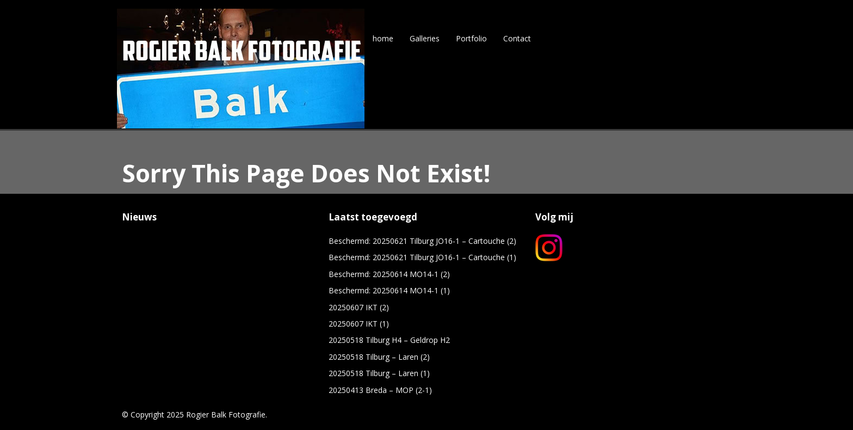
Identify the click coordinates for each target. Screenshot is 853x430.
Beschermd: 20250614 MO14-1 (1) (389, 290)
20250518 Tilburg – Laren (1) (379, 373)
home (383, 38)
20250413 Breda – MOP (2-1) (380, 390)
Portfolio (471, 38)
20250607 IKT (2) (359, 307)
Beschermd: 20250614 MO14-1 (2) (389, 274)
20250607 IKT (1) (359, 323)
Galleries (425, 38)
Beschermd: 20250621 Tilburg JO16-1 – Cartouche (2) (422, 241)
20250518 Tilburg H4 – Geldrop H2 (389, 340)
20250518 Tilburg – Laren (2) (379, 357)
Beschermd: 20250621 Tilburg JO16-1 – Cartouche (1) (422, 257)
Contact (517, 38)
